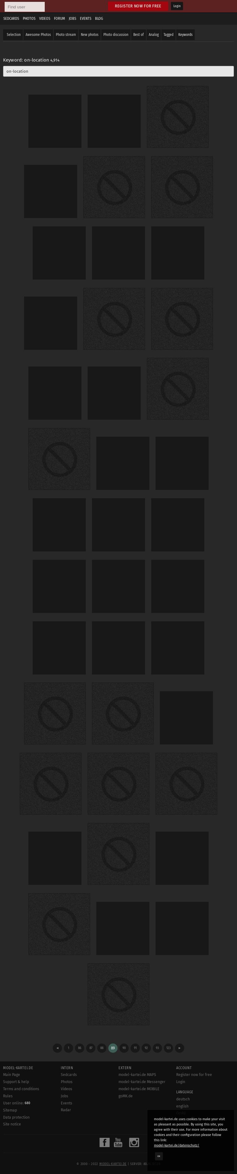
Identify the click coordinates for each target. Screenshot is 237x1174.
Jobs (72, 18)
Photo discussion (115, 34)
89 (113, 1048)
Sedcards (11, 18)
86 (79, 1048)
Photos (29, 18)
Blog (99, 18)
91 (135, 1048)
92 (146, 1048)
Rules (8, 1096)
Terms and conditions (21, 1089)
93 (157, 1048)
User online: (16, 1103)
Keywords (185, 34)
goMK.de (125, 1096)
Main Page (11, 1075)
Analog (154, 34)
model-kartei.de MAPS (137, 1075)
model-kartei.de (113, 1164)
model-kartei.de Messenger (141, 1082)
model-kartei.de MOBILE (139, 1089)
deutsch (183, 1099)
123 (168, 1048)
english (182, 1106)
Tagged (168, 34)
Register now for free (138, 6)
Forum (59, 18)
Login (177, 6)
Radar (66, 1110)
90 (124, 1048)
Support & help (16, 1082)
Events (85, 18)
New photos (89, 34)
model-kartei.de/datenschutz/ (176, 1145)
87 (90, 1048)
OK (158, 1156)
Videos (44, 18)
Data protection (16, 1117)
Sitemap (10, 1110)
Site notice (12, 1124)
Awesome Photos (38, 34)
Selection (14, 34)
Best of (138, 34)
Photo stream (66, 34)
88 (101, 1048)
